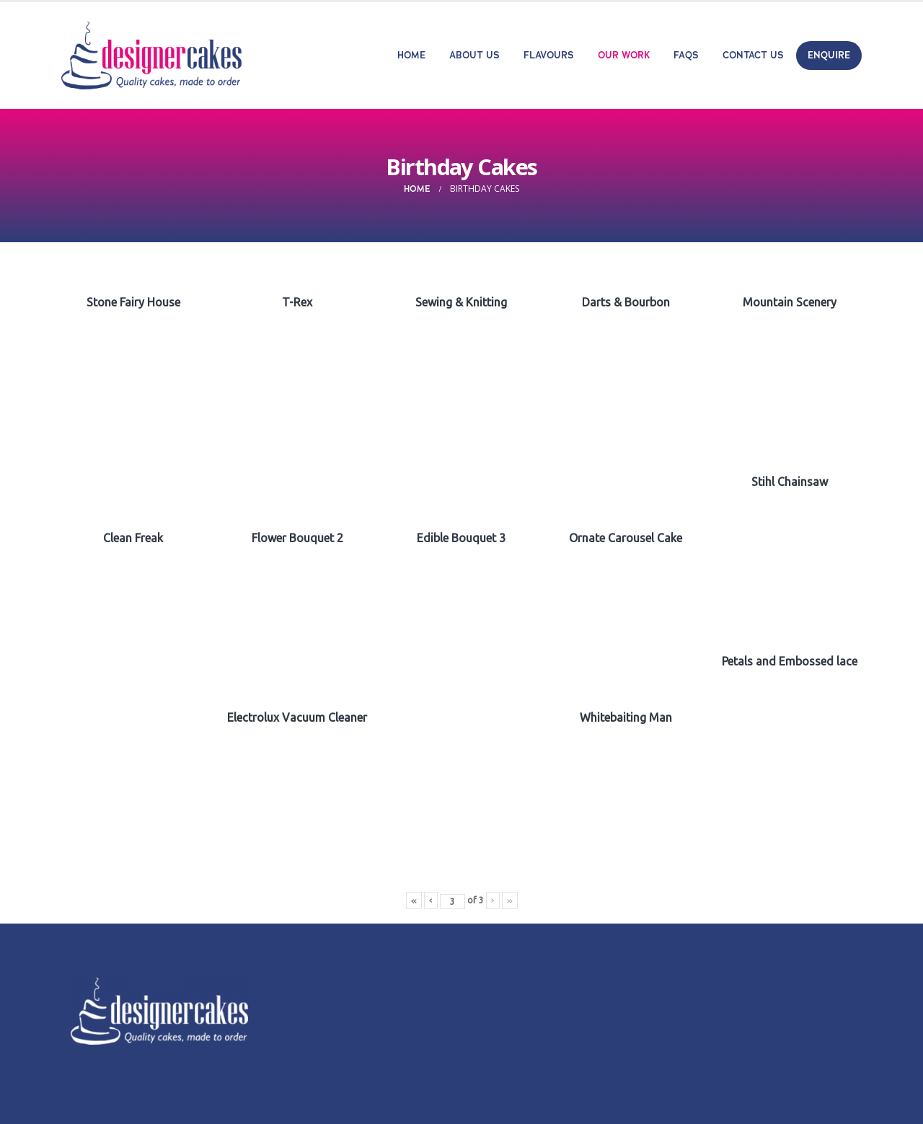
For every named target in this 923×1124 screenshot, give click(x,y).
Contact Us (753, 55)
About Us (474, 55)
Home (411, 55)
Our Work (624, 55)
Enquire (829, 55)
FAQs (686, 55)
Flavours (549, 55)
